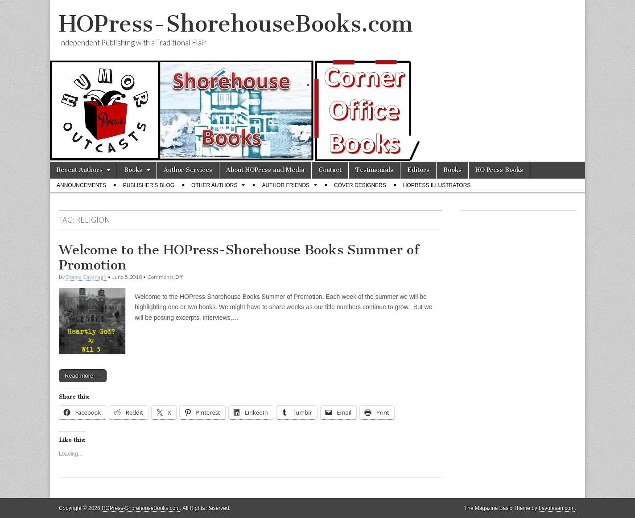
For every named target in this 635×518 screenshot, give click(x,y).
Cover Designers (360, 185)
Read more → (83, 375)
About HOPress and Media (265, 170)
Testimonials (374, 170)
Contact (330, 170)
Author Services (188, 170)
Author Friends (285, 185)
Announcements (81, 185)
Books (133, 170)
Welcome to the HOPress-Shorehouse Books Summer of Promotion (239, 257)
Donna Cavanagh (86, 276)
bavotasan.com (557, 508)
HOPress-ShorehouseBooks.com (236, 23)
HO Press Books (499, 170)
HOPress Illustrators (437, 185)
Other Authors (214, 185)
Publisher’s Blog (148, 185)
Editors (418, 170)
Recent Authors (80, 170)
